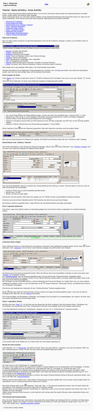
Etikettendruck (21, 373)
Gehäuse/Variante (11, 276)
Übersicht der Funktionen (14, 21)
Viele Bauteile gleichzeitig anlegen (17, 33)
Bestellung (9, 54)
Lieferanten (17, 248)
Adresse (8, 62)
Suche (8, 56)
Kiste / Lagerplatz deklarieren (15, 26)
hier (59, 70)
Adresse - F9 (7, 275)
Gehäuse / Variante (80, 147)
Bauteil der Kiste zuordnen (14, 31)
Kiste (7, 59)
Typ (7, 61)
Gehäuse (9, 57)
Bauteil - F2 (10, 78)
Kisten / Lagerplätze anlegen (15, 30)
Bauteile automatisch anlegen (30, 403)
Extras (8, 64)
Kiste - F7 (19, 304)
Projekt (8, 53)
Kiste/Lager (22, 348)
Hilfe (46, 4)
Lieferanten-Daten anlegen (14, 28)
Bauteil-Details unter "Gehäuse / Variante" (19, 25)
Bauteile (8, 51)
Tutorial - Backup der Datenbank (16, 34)
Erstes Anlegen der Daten (14, 23)
